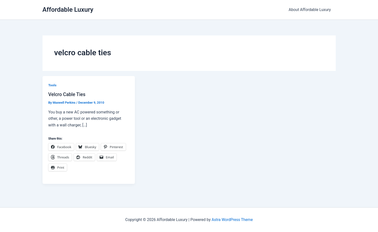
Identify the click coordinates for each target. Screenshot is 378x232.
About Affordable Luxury (311, 9)
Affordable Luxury (68, 9)
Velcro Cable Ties (67, 94)
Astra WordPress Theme (232, 219)
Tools (52, 85)
